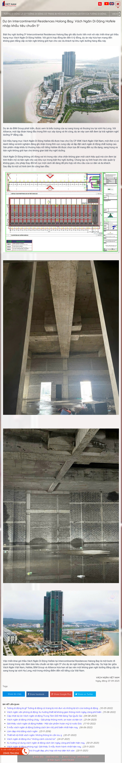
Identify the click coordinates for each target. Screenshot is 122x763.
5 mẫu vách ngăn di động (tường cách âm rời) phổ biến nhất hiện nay (42, 727)
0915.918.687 (83, 756)
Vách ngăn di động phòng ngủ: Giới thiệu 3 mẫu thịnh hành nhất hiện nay (44, 746)
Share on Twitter (84, 694)
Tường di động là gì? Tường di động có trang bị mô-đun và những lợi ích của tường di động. (55, 14)
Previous (119, 12)
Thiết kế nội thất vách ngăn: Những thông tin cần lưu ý (34, 735)
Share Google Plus (61, 694)
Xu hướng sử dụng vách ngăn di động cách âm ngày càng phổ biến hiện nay (46, 742)
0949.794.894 (68, 760)
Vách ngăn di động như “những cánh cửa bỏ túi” (31, 739)
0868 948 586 (52, 756)
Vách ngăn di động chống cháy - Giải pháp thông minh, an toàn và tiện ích (44, 719)
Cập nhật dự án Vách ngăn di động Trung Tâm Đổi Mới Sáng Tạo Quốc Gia (44, 715)
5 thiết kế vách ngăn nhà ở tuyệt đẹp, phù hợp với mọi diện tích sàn (41, 750)
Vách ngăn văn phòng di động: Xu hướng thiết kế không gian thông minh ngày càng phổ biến (54, 712)
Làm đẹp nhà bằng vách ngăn (22, 731)
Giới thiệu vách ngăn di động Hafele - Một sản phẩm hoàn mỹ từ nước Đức (44, 723)
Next (119, 15)
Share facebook (36, 694)
